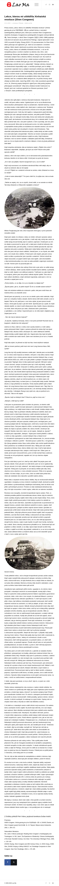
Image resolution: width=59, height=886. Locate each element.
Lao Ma (30, 23)
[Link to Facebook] (46, 4)
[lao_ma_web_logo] (24, 4)
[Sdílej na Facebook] (7, 862)
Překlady (21, 23)
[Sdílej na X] (14, 862)
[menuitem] (35, 4)
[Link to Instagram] (49, 4)
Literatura (15, 23)
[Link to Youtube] (53, 4)
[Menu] (35, 4)
